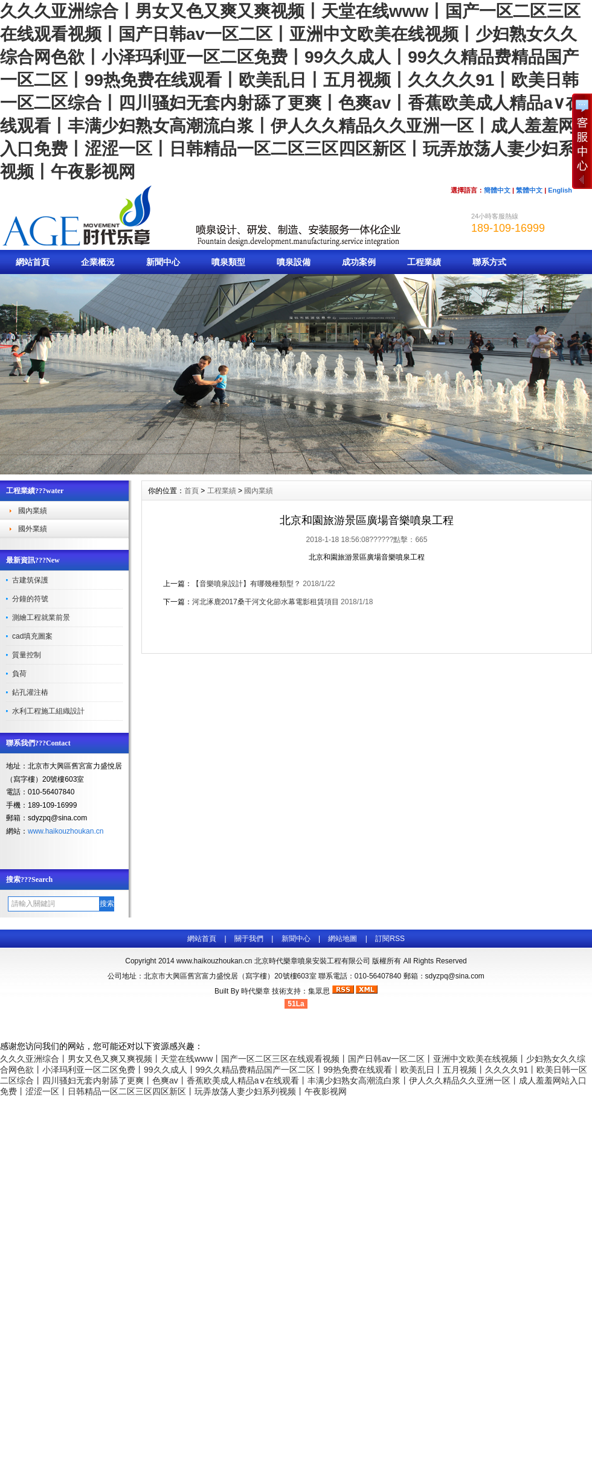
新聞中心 (163, 262)
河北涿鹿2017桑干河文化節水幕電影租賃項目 (265, 602)
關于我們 (248, 938)
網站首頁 (33, 262)
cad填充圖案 (32, 636)
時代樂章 (255, 991)
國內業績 (32, 510)
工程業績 (424, 262)
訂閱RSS (390, 938)
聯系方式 (489, 262)
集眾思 (319, 991)
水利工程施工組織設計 (48, 711)
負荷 (19, 673)
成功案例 (359, 262)
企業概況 (98, 262)
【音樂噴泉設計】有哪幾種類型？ (246, 583)
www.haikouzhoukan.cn (65, 831)
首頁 (191, 491)
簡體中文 (497, 190)
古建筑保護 (30, 580)
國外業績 (32, 529)
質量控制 (26, 655)
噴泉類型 (228, 262)
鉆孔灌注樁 (30, 692)
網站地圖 (342, 938)
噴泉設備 (293, 262)
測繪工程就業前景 (41, 617)
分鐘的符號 (30, 599)
